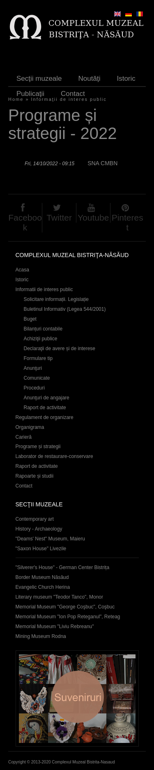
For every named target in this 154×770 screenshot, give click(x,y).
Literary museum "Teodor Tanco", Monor (59, 597)
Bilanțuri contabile (43, 329)
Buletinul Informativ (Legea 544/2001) (65, 309)
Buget (30, 319)
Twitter (59, 217)
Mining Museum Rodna (41, 636)
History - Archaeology (39, 529)
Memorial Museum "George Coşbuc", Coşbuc (65, 607)
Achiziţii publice (40, 339)
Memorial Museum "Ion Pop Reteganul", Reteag (68, 617)
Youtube (93, 217)
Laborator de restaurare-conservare (54, 456)
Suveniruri (77, 698)
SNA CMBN (102, 163)
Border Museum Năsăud (42, 577)
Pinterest (127, 222)
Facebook (25, 222)
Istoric (126, 78)
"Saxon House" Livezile (41, 548)
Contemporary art (35, 519)
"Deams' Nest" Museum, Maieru (50, 539)
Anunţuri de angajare (46, 398)
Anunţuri (33, 368)
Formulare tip (38, 358)
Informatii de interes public (44, 289)
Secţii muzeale (39, 78)
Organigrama (30, 427)
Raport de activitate (45, 407)
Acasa (22, 270)
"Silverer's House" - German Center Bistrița (63, 567)
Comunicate (37, 378)
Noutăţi (89, 78)
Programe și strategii (38, 446)
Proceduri (34, 388)
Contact (73, 94)
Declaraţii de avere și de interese (60, 348)
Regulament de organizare (45, 417)
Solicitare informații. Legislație (56, 299)
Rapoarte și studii (35, 476)
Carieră (24, 437)
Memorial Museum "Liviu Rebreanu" (55, 626)
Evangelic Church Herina (43, 587)
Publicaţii (30, 94)
